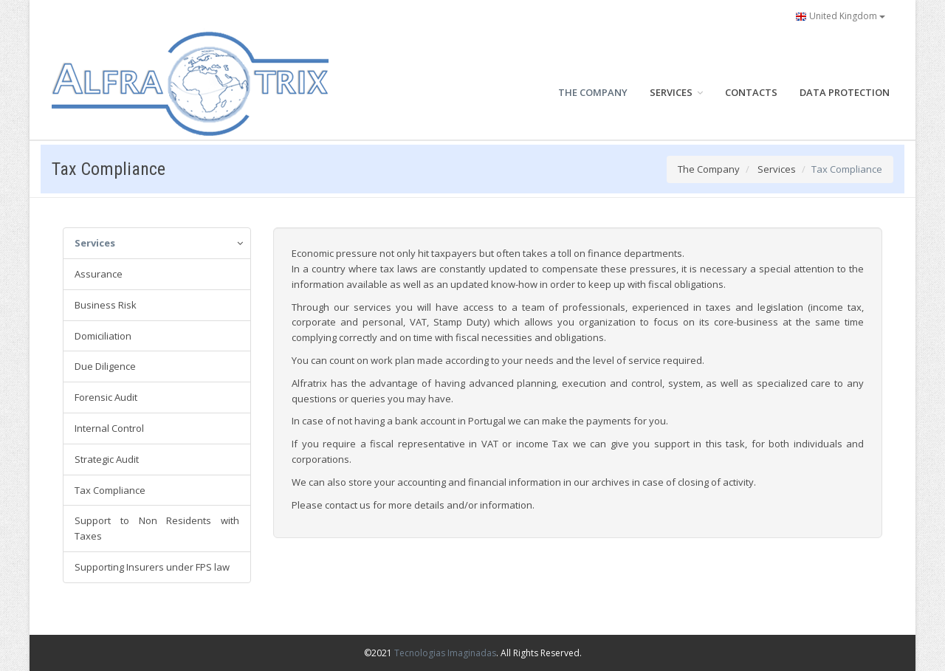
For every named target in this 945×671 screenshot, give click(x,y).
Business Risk (106, 305)
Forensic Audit (106, 397)
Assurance (99, 274)
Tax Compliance (110, 490)
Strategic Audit (107, 459)
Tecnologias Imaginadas (445, 653)
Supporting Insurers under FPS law (152, 567)
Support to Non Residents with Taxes (157, 528)
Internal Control (109, 428)
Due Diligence (105, 366)
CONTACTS (751, 92)
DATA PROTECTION (845, 92)
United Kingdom (840, 16)
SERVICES (676, 92)
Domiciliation (103, 336)
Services (776, 169)
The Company (709, 169)
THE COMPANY (593, 92)
